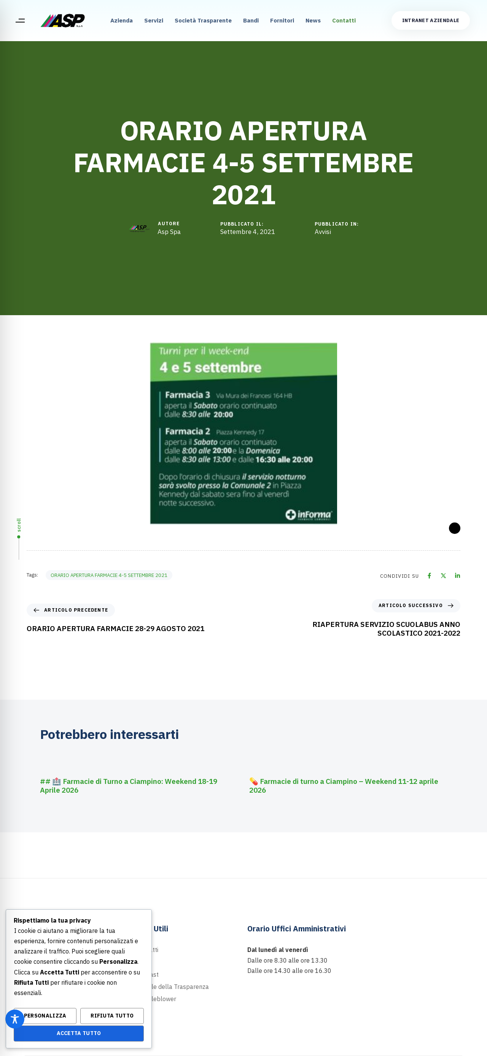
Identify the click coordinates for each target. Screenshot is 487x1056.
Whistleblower (156, 999)
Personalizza (45, 1015)
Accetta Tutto (79, 1033)
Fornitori (282, 20)
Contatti (344, 20)
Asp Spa (169, 232)
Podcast (147, 974)
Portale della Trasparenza (172, 986)
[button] (20, 20)
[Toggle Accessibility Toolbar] (15, 1019)
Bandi (251, 20)
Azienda (121, 20)
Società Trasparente (203, 20)
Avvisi (323, 232)
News (313, 20)
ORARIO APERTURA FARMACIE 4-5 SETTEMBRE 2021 (109, 575)
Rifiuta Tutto (112, 1015)
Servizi (153, 20)
